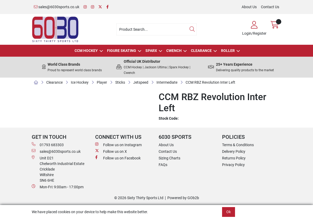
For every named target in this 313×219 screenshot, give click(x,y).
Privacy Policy (233, 165)
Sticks (120, 82)
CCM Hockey (86, 50)
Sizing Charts (169, 158)
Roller (228, 50)
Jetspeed (140, 82)
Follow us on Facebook (118, 157)
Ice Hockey (80, 82)
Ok (228, 212)
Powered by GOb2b (183, 198)
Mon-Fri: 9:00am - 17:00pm (58, 186)
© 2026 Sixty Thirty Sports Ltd (138, 198)
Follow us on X (111, 151)
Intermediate (166, 82)
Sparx (151, 50)
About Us (249, 7)
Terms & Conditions (238, 145)
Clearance (201, 50)
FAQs (163, 165)
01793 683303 (48, 144)
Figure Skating (121, 50)
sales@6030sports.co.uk (56, 7)
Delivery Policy (233, 151)
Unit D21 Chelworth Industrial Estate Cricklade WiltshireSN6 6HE (58, 168)
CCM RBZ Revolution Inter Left (210, 82)
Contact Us (270, 7)
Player (102, 82)
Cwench (174, 50)
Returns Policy (234, 158)
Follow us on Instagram (118, 144)
